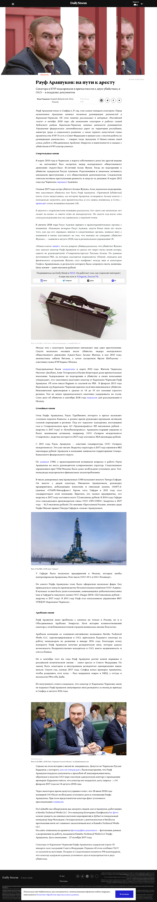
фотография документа (84, 830)
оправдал (62, 182)
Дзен (90, 277)
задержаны (69, 369)
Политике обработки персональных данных (57, 895)
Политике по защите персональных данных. (144, 878)
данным (44, 462)
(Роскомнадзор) (124, 874)
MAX (72, 273)
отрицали (58, 802)
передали (92, 398)
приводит (41, 203)
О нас (62, 876)
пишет (56, 246)
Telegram (81, 277)
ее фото (114, 813)
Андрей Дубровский (59, 99)
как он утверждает (70, 770)
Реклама (64, 881)
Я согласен (124, 894)
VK (96, 277)
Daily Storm (78, 3)
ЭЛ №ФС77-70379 (143, 874)
